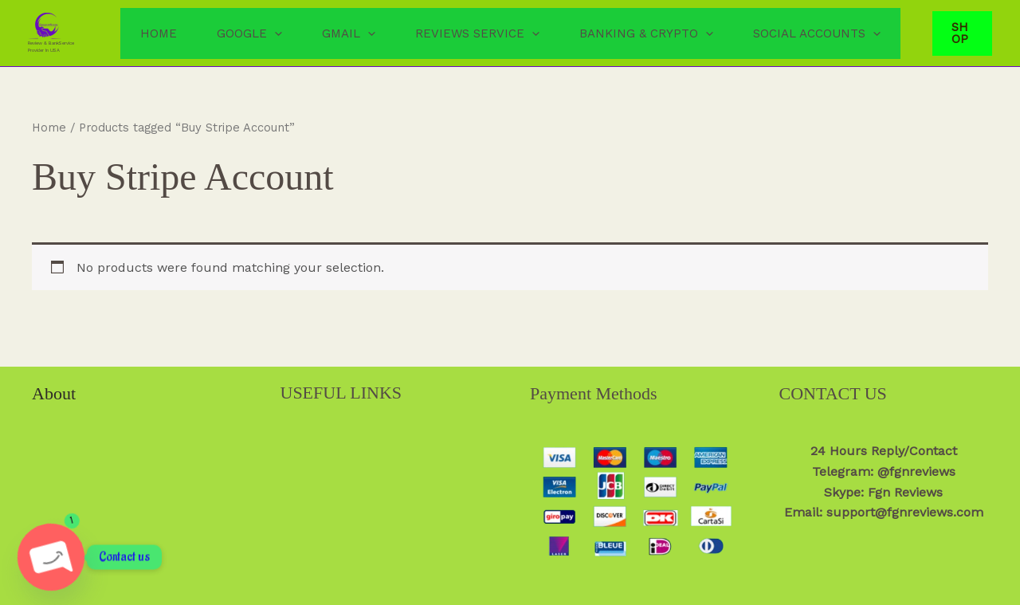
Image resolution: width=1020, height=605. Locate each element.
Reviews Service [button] (477, 33)
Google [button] (249, 33)
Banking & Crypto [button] (646, 33)
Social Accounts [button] (817, 33)
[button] (274, 33)
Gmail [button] (348, 33)
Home (158, 33)
